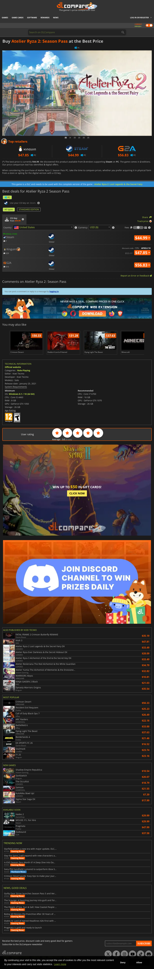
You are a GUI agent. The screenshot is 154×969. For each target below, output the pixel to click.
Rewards (45, 17)
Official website (13, 367)
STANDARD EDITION (29, 209)
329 (6, 253)
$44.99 (142, 237)
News (56, 17)
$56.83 (142, 265)
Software (32, 17)
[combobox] (43, 227)
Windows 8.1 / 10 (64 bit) (22, 394)
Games (5, 17)
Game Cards (17, 17)
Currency (82, 228)
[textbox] (25, 227)
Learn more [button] (60, 964)
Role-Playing (23, 370)
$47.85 (142, 252)
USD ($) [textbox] (94, 227)
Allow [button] (139, 962)
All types (9, 209)
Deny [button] (122, 962)
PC (7, 197)
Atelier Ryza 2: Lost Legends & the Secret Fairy (118, 184)
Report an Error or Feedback (136, 275)
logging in (54, 291)
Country (7, 228)
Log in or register (139, 17)
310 (6, 266)
